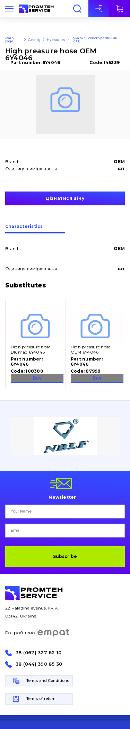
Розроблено (37, 633)
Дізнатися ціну (64, 198)
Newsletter (62, 497)
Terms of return (41, 698)
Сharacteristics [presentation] (24, 226)
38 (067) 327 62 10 (38, 652)
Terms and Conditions (47, 680)
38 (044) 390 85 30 (39, 664)
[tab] (35, 228)
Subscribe (65, 556)
